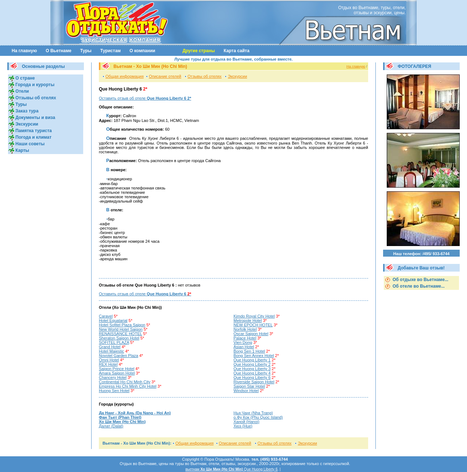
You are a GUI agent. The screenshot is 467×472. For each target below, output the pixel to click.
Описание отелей (165, 76)
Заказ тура (26, 111)
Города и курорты (34, 84)
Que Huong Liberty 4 (252, 373)
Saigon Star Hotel (249, 386)
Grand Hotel (109, 347)
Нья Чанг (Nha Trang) (253, 413)
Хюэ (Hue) (243, 426)
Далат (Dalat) (111, 426)
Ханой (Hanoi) (246, 421)
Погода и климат (32, 137)
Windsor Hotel (246, 390)
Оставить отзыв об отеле (145, 98)
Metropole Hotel (248, 320)
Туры (86, 50)
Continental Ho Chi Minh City (124, 382)
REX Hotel (108, 364)
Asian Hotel (244, 347)
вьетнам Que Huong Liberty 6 (231, 469)
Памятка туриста (33, 130)
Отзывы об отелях (35, 97)
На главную (24, 50)
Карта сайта (237, 50)
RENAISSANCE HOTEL (120, 333)
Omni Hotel (109, 360)
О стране (24, 78)
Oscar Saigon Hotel (251, 333)
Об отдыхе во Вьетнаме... (419, 279)
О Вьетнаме (59, 50)
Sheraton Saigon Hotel (119, 338)
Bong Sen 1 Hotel (249, 351)
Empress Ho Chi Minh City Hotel (128, 386)
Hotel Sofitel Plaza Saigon (122, 325)
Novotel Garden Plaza (118, 355)
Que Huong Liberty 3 (252, 369)
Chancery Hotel (113, 377)
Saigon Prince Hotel (116, 369)
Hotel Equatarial (113, 320)
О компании (142, 50)
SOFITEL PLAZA (114, 342)
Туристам (110, 50)
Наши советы (29, 143)
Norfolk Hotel (245, 329)
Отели (21, 91)
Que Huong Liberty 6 (252, 377)
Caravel (106, 316)
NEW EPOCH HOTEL (253, 325)
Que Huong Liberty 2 (252, 364)
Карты (21, 150)
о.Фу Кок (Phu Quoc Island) (258, 417)
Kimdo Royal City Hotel (254, 316)
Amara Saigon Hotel (117, 373)
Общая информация (124, 76)
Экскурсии (26, 124)
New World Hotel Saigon (121, 329)
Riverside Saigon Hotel (254, 382)
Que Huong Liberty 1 (252, 360)
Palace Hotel (245, 338)
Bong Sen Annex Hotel (254, 355)
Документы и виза (34, 117)
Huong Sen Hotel (114, 390)
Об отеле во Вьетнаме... (418, 286)
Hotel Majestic (111, 351)
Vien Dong (243, 342)
